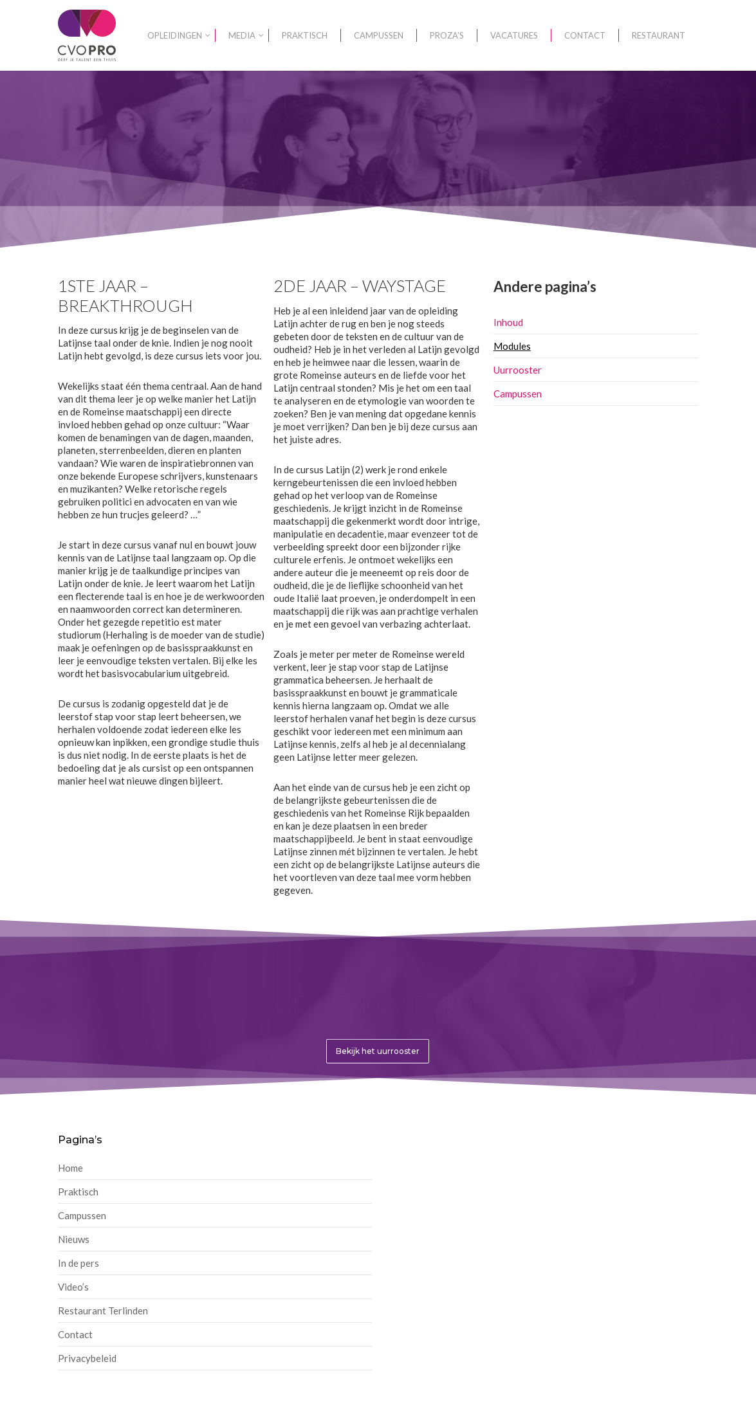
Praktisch (78, 1191)
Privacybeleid (87, 1358)
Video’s (73, 1287)
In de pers (78, 1263)
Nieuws (73, 1239)
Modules (512, 346)
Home (70, 1168)
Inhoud (508, 322)
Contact (75, 1334)
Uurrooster (517, 370)
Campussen (517, 393)
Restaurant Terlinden (103, 1310)
